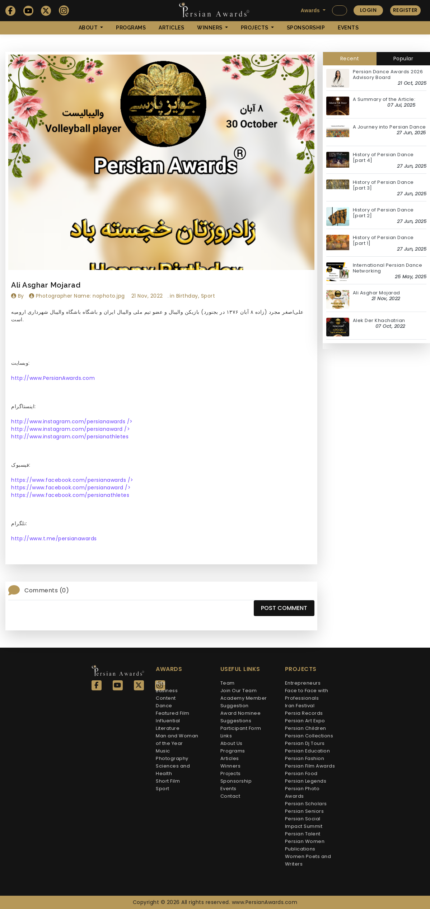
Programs (131, 28)
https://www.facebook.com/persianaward (71, 487)
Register (405, 10)
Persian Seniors (304, 811)
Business (167, 690)
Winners (230, 766)
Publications (300, 848)
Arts (160, 683)
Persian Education (307, 750)
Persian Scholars (306, 803)
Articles (171, 28)
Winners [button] (210, 28)
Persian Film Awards (310, 766)
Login (368, 10)
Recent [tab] (349, 58)
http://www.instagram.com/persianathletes (69, 436)
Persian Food (301, 773)
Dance (164, 705)
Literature (167, 728)
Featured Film (173, 713)
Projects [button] (255, 28)
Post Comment (284, 608)
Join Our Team (238, 690)
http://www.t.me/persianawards (54, 538)
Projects (230, 773)
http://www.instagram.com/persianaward (70, 429)
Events (348, 28)
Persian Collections (309, 735)
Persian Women (305, 841)
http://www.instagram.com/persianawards (72, 421)
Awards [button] (311, 10)
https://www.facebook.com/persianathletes (70, 495)
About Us (231, 743)
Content (166, 698)
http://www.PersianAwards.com (53, 378)
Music (163, 750)
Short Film (168, 781)
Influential (168, 720)
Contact (230, 796)
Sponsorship (306, 28)
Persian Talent (303, 833)
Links (226, 735)
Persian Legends (306, 781)
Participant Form (240, 728)
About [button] (89, 28)
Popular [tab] (403, 58)
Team (227, 683)
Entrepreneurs (303, 683)
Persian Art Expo (305, 720)
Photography (172, 758)
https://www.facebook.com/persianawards (72, 480)
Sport (162, 788)
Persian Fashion (304, 758)
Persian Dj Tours (305, 743)
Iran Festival (300, 705)
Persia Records (304, 713)
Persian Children (305, 728)
